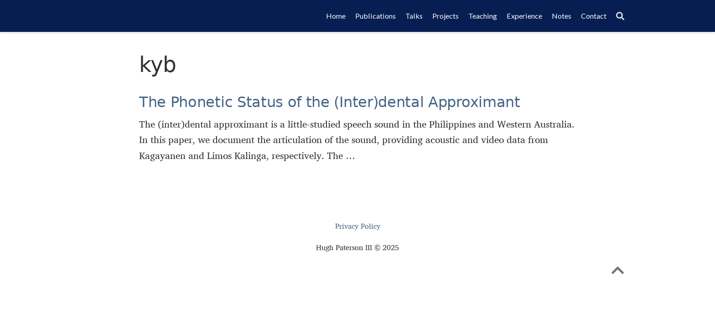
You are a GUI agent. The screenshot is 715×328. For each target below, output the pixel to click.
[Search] (620, 16)
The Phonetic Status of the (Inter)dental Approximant (329, 102)
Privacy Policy (357, 226)
